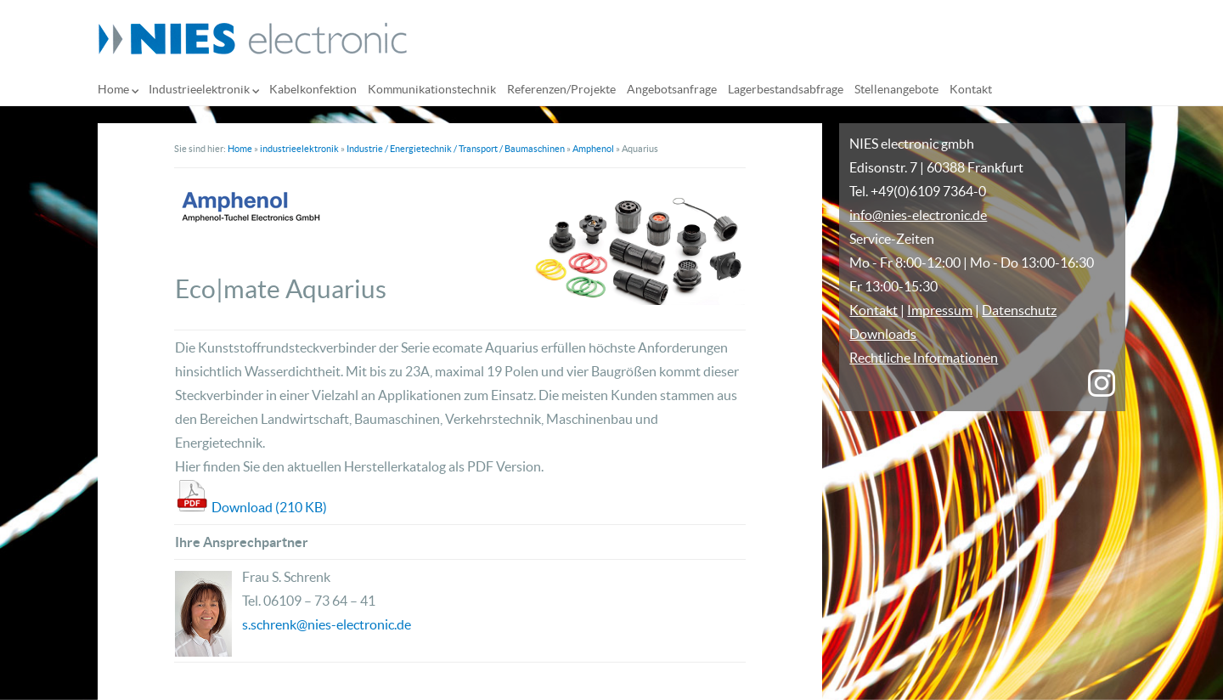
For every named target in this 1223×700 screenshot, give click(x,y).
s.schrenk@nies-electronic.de (326, 624)
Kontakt (971, 89)
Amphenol (593, 149)
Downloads (882, 334)
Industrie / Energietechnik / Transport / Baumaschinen (456, 149)
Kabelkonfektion (313, 89)
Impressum (939, 310)
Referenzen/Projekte (561, 89)
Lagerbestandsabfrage (785, 89)
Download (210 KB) (269, 507)
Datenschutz (1019, 310)
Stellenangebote (896, 89)
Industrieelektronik (199, 89)
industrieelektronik (299, 149)
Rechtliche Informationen (923, 357)
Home (113, 89)
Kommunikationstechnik (432, 89)
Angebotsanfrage (672, 89)
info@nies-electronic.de (918, 215)
